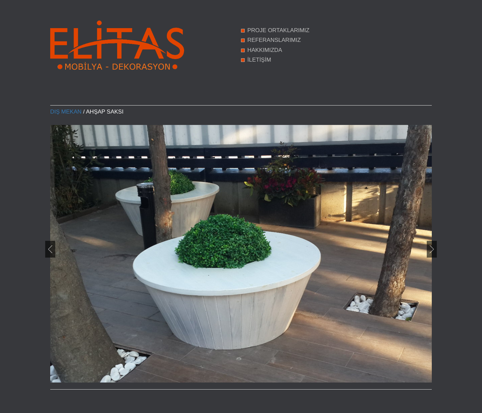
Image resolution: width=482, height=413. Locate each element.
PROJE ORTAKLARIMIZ (278, 30)
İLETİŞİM (259, 60)
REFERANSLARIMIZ (274, 40)
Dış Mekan (66, 112)
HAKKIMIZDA (264, 50)
